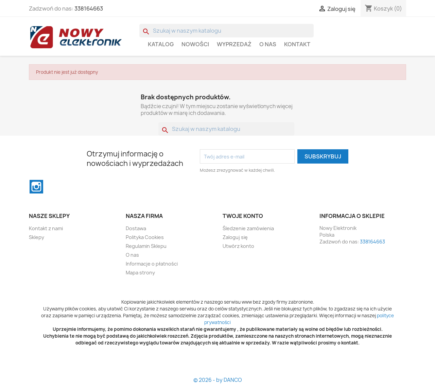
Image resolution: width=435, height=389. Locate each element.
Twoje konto (243, 216)
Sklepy (36, 237)
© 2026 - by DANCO (217, 380)
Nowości (195, 44)
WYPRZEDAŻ (234, 44)
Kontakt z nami (46, 228)
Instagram (36, 186)
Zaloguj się (235, 237)
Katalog (161, 44)
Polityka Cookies (145, 237)
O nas (267, 44)
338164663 (88, 8)
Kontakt (297, 44)
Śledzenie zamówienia (248, 228)
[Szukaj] (226, 30)
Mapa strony (140, 272)
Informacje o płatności (152, 263)
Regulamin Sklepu (146, 246)
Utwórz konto (238, 246)
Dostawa (136, 228)
